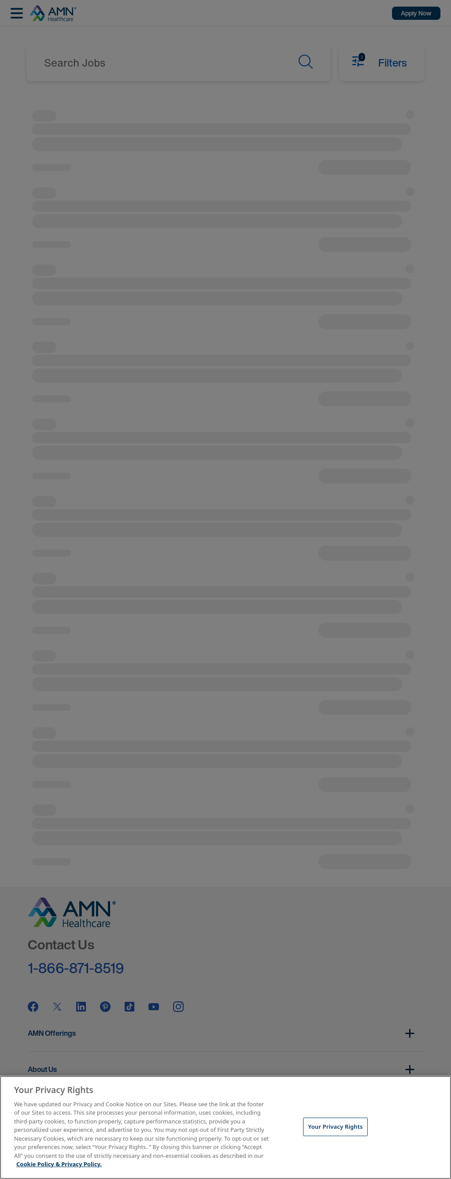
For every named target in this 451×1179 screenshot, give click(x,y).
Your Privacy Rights (335, 1127)
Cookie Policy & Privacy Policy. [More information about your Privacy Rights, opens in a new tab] (59, 1164)
